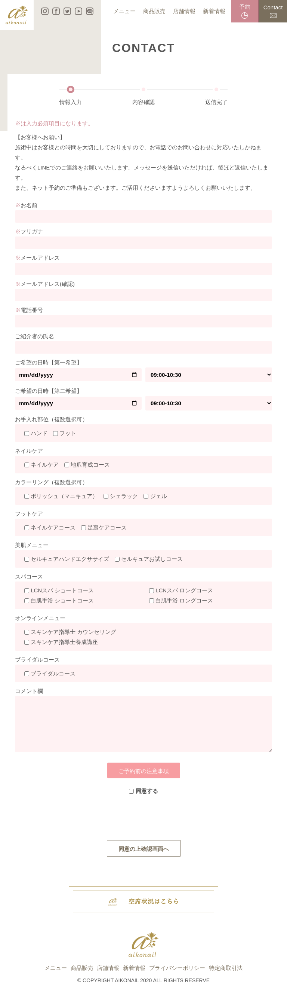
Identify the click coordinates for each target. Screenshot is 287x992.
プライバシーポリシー (177, 968)
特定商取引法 (226, 968)
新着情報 (134, 968)
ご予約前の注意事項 (143, 771)
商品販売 (82, 968)
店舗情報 (108, 968)
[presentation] (143, 818)
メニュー (55, 968)
